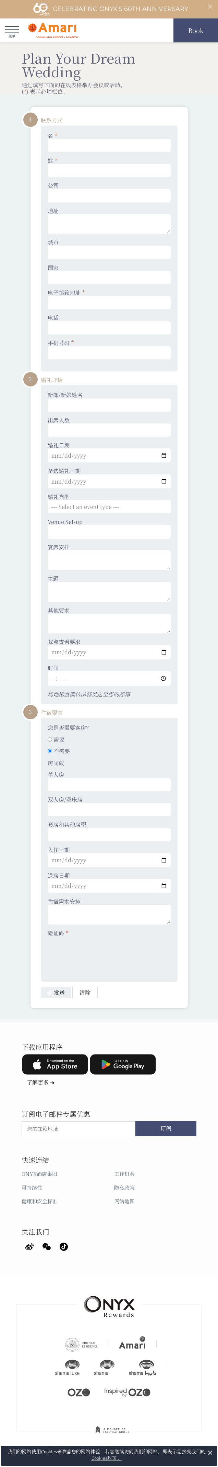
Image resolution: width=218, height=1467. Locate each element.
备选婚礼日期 (109, 478)
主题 (109, 588)
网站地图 (124, 1201)
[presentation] (100, 954)
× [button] (210, 1452)
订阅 (165, 1129)
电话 (109, 324)
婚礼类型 (109, 503)
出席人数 (109, 427)
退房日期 (109, 882)
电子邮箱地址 (109, 299)
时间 (109, 675)
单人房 (109, 781)
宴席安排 (109, 557)
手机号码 (109, 349)
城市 (109, 249)
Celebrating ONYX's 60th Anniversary (110, 9)
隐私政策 (124, 1187)
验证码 (58, 933)
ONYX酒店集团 (39, 1173)
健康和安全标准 (40, 1201)
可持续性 (32, 1187)
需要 (56, 739)
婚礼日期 (109, 452)
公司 (109, 192)
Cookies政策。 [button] (107, 1458)
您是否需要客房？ (70, 727)
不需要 (59, 751)
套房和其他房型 (109, 831)
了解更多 (38, 1082)
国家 (109, 274)
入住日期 (109, 857)
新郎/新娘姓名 (109, 401)
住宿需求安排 (109, 911)
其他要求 (109, 620)
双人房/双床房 (109, 806)
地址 (109, 221)
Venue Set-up (109, 528)
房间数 (56, 763)
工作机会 (124, 1173)
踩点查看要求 (109, 649)
